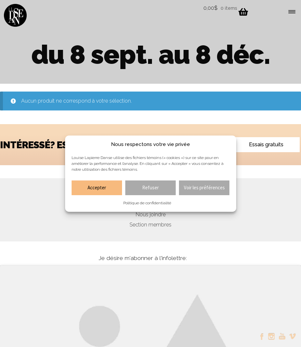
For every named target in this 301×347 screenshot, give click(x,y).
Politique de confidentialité (147, 203)
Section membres (150, 225)
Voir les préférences (204, 187)
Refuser (150, 187)
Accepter (97, 187)
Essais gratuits (266, 144)
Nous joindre (151, 214)
